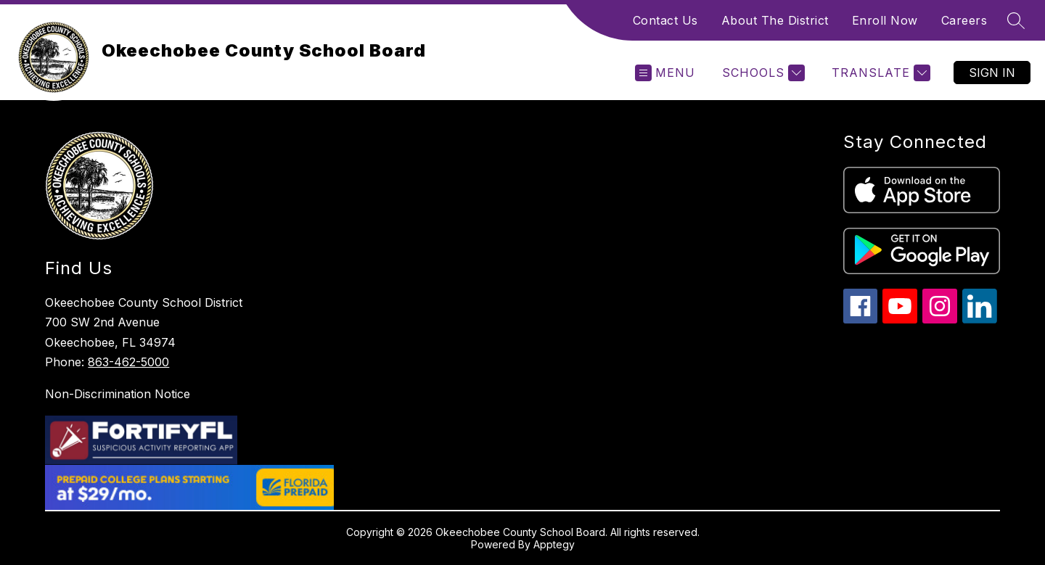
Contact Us (665, 20)
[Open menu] (665, 73)
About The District (775, 20)
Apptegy (554, 544)
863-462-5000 (128, 362)
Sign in (992, 72)
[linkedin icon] (979, 319)
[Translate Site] (879, 73)
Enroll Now (885, 20)
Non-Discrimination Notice (117, 394)
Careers (964, 20)
